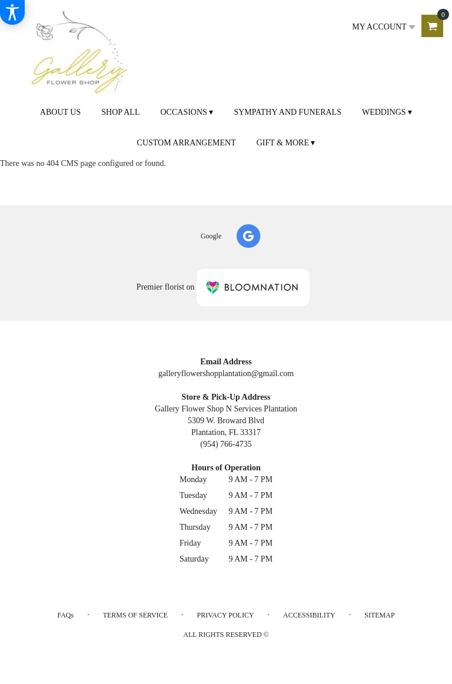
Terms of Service (135, 615)
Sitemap (379, 615)
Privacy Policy (225, 615)
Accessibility (309, 615)
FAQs (65, 615)
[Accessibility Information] (12, 12)
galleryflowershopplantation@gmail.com (226, 373)
